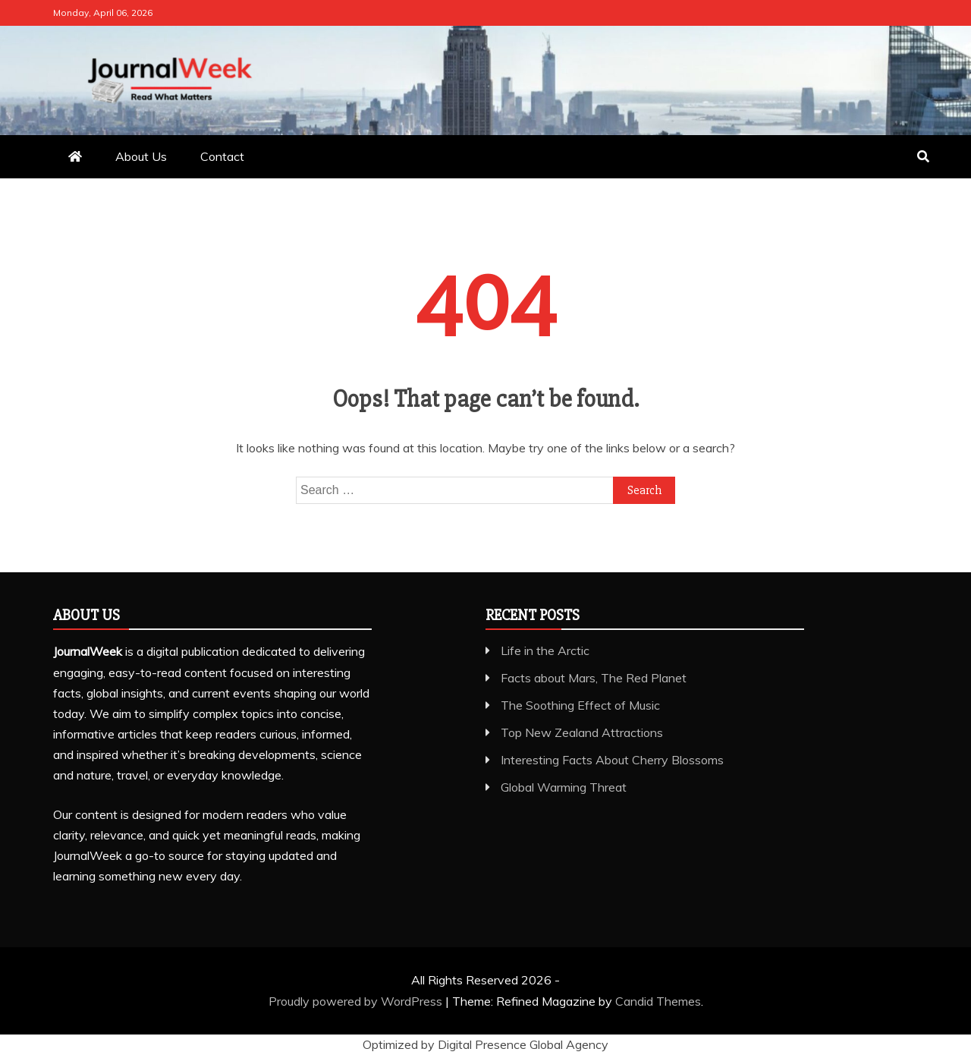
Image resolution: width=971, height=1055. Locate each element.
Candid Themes (658, 1001)
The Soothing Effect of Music (580, 705)
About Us (141, 156)
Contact (222, 156)
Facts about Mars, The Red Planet (594, 677)
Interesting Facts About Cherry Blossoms (612, 759)
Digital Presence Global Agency (523, 1044)
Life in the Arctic (545, 650)
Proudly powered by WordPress (357, 1001)
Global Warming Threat (564, 787)
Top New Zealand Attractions (582, 732)
